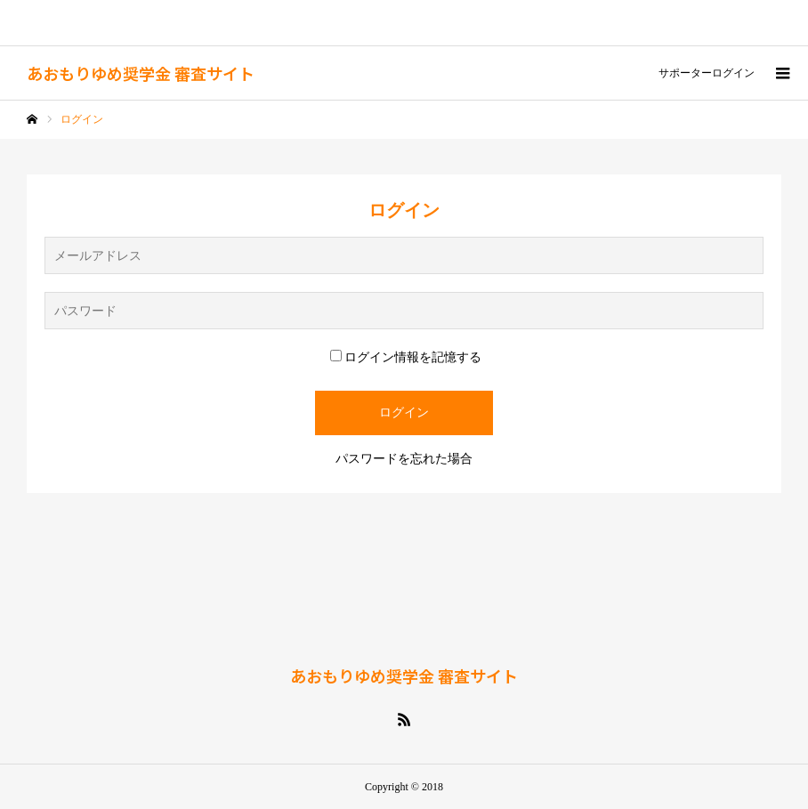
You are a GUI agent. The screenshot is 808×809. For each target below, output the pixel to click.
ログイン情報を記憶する (405, 357)
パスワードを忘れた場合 (404, 458)
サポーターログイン (707, 73)
